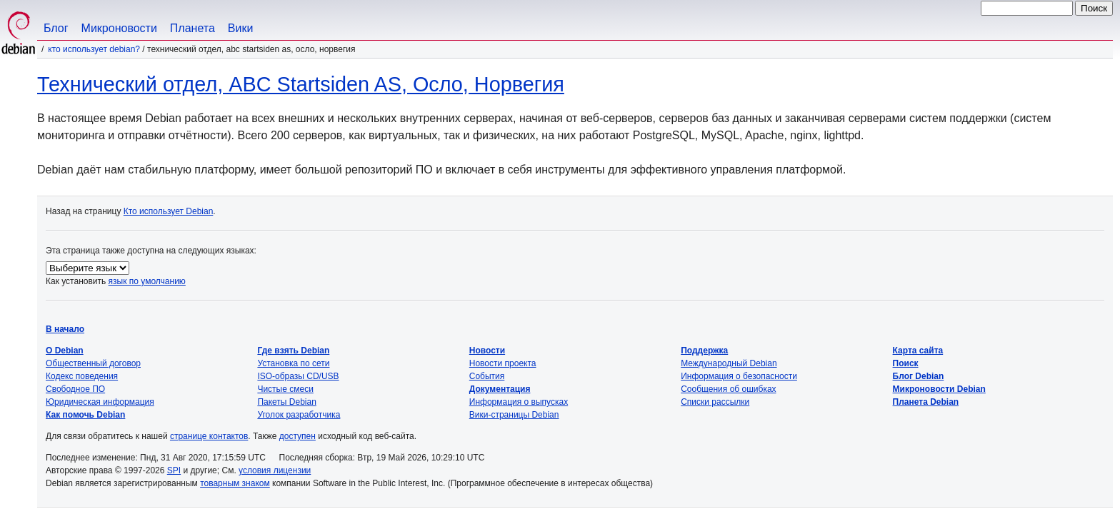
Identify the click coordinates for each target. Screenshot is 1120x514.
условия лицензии (275, 470)
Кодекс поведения (82, 376)
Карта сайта (918, 351)
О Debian (65, 351)
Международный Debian (728, 363)
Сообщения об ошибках (728, 389)
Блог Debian (918, 376)
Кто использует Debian (169, 211)
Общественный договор (93, 363)
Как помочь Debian (85, 415)
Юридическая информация (100, 402)
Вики (241, 28)
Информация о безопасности (739, 376)
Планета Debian (926, 402)
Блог (56, 28)
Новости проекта (502, 363)
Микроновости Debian (939, 389)
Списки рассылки (715, 402)
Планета (192, 28)
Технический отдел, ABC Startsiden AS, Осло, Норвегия (300, 84)
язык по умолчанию (147, 281)
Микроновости (119, 28)
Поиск (906, 363)
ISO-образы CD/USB (298, 376)
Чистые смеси (285, 389)
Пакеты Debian (286, 402)
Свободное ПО (75, 389)
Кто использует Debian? (94, 49)
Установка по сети (293, 363)
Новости (487, 351)
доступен (297, 436)
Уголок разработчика (298, 415)
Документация (500, 389)
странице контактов (209, 436)
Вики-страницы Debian (514, 415)
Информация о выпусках (518, 402)
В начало (65, 329)
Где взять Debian (293, 351)
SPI (174, 470)
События (487, 376)
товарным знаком (235, 483)
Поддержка (704, 351)
